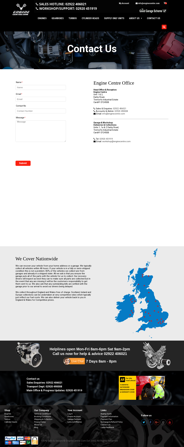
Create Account (74, 416)
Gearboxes (58, 18)
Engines (42, 18)
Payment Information (109, 416)
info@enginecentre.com (148, 3)
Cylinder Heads (90, 18)
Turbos (73, 18)
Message (20, 117)
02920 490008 (121, 111)
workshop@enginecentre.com (116, 141)
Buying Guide (106, 414)
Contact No (21, 106)
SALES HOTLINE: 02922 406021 (62, 4)
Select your (26, 388)
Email (19, 94)
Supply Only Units (114, 18)
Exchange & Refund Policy (112, 422)
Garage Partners (74, 419)
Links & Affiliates (75, 422)
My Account (124, 3)
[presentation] (37, 152)
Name (19, 82)
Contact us (153, 18)
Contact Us (105, 425)
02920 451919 (106, 139)
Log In (70, 414)
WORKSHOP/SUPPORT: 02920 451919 (68, 8)
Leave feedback (107, 427)
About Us (134, 18)
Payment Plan (106, 419)
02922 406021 (119, 108)
